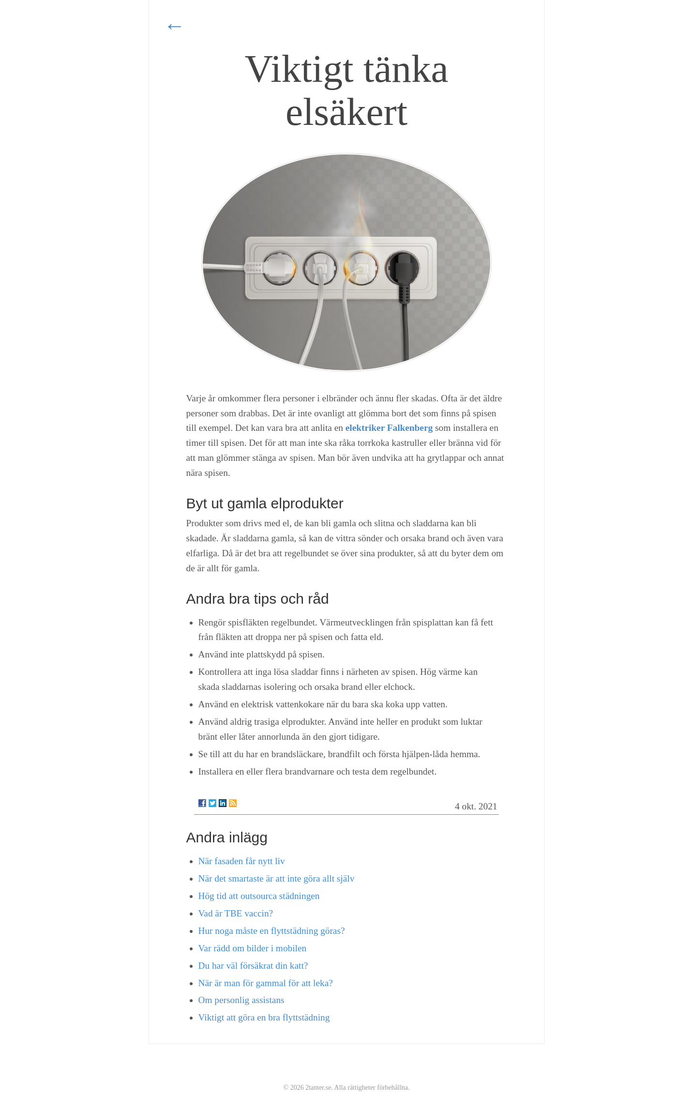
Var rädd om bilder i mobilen (252, 948)
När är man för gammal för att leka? (265, 983)
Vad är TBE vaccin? (235, 913)
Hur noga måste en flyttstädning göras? (271, 931)
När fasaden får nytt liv (241, 861)
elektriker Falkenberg (389, 428)
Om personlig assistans (241, 1000)
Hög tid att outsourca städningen (259, 896)
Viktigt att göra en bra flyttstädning (264, 1017)
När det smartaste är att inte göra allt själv (276, 878)
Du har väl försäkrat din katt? (253, 965)
